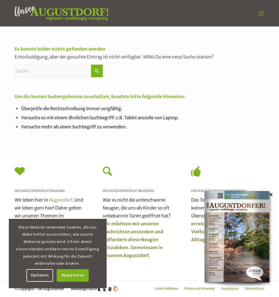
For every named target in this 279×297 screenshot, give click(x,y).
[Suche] (59, 71)
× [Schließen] (271, 194)
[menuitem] (261, 13)
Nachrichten (116, 231)
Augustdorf (60, 200)
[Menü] (261, 13)
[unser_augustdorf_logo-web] (61, 13)
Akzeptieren (73, 275)
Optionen (40, 275)
